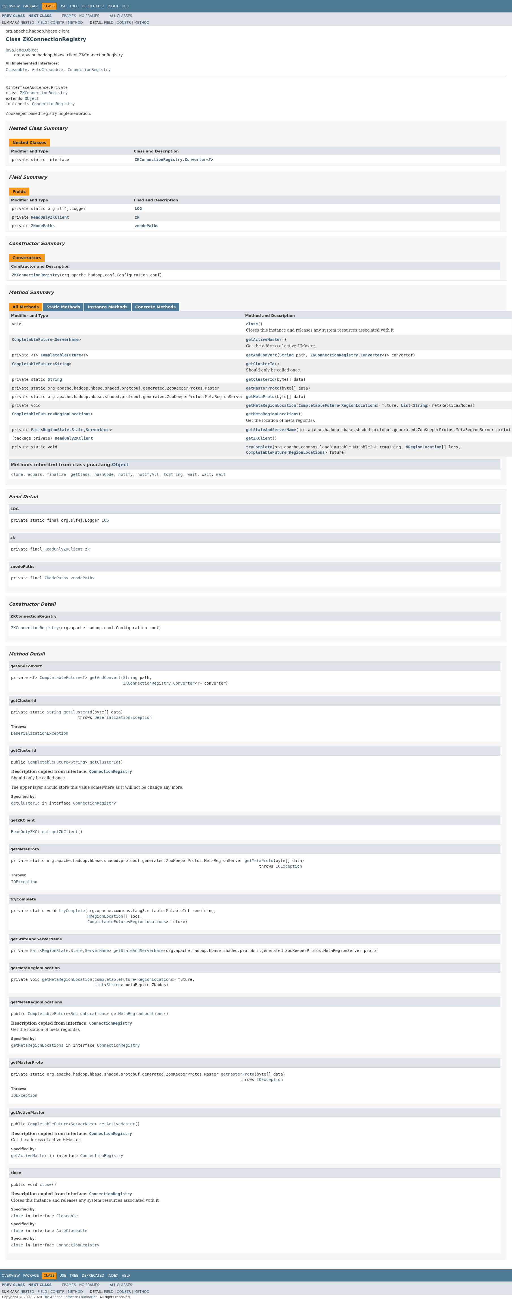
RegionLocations (359, 405)
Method (75, 23)
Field (42, 23)
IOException (289, 866)
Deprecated (93, 6)
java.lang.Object (22, 50)
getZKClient (259, 438)
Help (126, 6)
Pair (35, 429)
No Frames (89, 16)
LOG (138, 208)
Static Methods (63, 307)
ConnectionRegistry (89, 69)
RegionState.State (63, 429)
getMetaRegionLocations (272, 414)
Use (62, 6)
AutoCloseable (47, 69)
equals (35, 474)
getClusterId (260, 364)
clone (17, 474)
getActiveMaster (264, 339)
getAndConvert (261, 355)
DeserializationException (123, 717)
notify (125, 474)
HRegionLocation (423, 447)
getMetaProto (260, 396)
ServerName (67, 339)
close (252, 324)
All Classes (121, 16)
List (406, 405)
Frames (69, 16)
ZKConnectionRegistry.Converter (170, 159)
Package (31, 6)
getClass (80, 474)
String (286, 355)
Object (32, 98)
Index (113, 6)
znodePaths (146, 225)
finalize (56, 474)
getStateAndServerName (271, 429)
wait (192, 474)
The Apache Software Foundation (70, 1297)
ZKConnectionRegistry (44, 93)
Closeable (16, 69)
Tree (74, 6)
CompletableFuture (32, 339)
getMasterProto (262, 388)
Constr (57, 23)
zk (137, 217)
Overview (11, 6)
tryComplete (259, 447)
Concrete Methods (155, 307)
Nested (27, 23)
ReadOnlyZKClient (50, 217)
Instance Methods (107, 307)
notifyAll (148, 474)
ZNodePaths (43, 225)
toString (173, 474)
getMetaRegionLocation (271, 405)
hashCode (103, 474)
